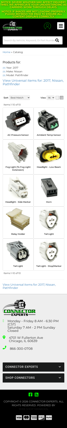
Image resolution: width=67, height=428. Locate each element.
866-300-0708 (21, 349)
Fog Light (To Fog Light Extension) (18, 168)
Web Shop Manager (33, 409)
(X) (4, 68)
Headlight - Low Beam (49, 167)
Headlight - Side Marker (18, 202)
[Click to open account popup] (47, 26)
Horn (49, 202)
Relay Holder (18, 234)
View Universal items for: (33, 82)
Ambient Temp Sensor (49, 135)
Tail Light (49, 234)
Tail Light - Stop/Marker (48, 266)
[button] (33, 40)
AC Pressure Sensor (18, 135)
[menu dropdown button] (60, 25)
